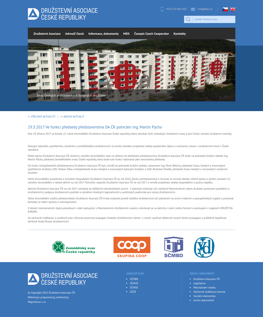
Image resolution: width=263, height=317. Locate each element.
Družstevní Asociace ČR (206, 279)
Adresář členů (74, 34)
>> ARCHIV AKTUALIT (72, 116)
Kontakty (180, 34)
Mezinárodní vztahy (204, 287)
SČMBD (134, 279)
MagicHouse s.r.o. (37, 302)
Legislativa (199, 283)
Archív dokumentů (203, 300)
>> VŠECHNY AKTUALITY (42, 116)
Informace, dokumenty (103, 34)
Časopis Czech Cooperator (151, 34)
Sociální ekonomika (204, 296)
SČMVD (134, 283)
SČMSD (134, 287)
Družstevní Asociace (47, 34)
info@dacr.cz (205, 9)
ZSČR (133, 291)
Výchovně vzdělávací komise (209, 291)
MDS (126, 34)
